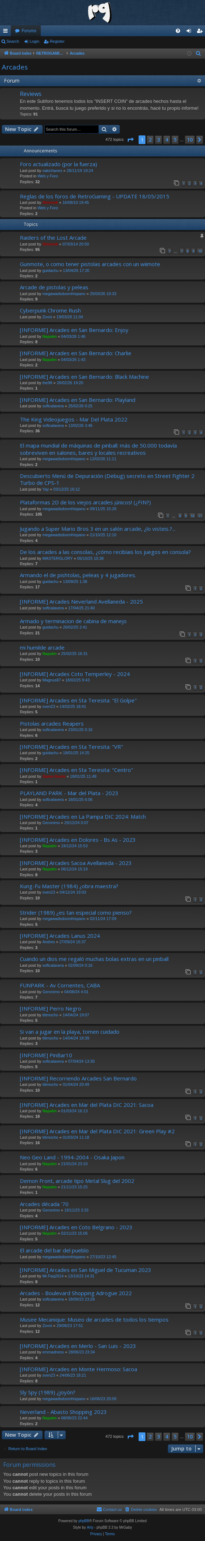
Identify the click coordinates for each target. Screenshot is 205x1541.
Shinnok (50, 202)
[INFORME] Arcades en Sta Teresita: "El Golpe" (78, 700)
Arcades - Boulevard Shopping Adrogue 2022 (76, 1293)
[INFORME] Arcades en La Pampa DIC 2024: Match (83, 816)
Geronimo (51, 822)
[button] (130, 139)
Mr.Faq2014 (53, 1276)
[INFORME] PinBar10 (46, 1055)
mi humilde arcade (42, 647)
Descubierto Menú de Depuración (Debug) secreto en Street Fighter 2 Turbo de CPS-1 (107, 479)
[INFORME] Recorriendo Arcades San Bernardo (78, 1078)
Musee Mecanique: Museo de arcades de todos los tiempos (94, 1319)
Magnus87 (51, 680)
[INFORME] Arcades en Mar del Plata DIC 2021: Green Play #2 (97, 1131)
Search (12, 41)
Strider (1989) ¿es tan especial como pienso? (76, 912)
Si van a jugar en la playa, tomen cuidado (69, 1031)
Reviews (31, 94)
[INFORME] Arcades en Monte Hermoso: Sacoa (78, 1369)
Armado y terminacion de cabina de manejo (73, 621)
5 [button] (175, 139)
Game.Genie (53, 776)
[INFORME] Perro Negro (50, 1008)
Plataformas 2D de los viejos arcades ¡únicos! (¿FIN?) (85, 502)
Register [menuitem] (201, 32)
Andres (48, 942)
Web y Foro (48, 176)
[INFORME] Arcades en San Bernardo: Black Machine (84, 376)
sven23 (48, 706)
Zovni (47, 317)
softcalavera (53, 406)
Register (57, 41)
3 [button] (158, 139)
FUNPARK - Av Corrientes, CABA (60, 985)
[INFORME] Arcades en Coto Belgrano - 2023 (76, 1227)
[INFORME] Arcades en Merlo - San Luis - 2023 (78, 1345)
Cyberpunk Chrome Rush (50, 310)
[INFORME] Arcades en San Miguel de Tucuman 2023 (85, 1269)
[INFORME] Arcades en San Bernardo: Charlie (75, 353)
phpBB (83, 1521)
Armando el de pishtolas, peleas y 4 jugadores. (78, 575)
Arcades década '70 (44, 1204)
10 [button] (190, 139)
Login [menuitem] (190, 32)
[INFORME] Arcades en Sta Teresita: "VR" (71, 746)
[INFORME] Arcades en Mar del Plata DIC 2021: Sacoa (86, 1104)
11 (200, 515)
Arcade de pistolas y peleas (54, 287)
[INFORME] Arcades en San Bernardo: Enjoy (74, 329)
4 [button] (166, 139)
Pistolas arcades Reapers (52, 723)
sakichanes (52, 170)
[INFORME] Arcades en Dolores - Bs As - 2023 (78, 839)
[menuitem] (178, 30)
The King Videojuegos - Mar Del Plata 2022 (73, 419)
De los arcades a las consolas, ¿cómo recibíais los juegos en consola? (105, 551)
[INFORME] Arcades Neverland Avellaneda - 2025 (81, 601)
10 (200, 251)
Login (34, 41)
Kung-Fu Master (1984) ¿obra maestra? (69, 886)
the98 (47, 383)
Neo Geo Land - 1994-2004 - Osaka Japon (72, 1157)
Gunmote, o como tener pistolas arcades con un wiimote (90, 264)
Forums (29, 30)
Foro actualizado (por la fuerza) (58, 164)
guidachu (50, 270)
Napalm (49, 336)
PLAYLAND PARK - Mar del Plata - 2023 (69, 793)
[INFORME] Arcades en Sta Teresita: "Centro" (76, 769)
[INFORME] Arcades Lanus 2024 (60, 935)
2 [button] (150, 139)
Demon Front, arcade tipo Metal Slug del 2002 (77, 1180)
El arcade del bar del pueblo (54, 1250)
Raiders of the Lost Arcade (53, 237)
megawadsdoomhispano (63, 293)
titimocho (50, 1015)
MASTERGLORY (57, 558)
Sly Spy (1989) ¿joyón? (47, 1392)
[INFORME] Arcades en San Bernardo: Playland (77, 399)
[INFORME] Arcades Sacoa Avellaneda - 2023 (76, 862)
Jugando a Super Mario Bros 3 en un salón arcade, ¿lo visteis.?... (97, 528)
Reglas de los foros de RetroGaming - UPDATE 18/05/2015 (94, 196)
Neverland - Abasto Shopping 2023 (63, 1411)
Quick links (7, 32)
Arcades (15, 67)
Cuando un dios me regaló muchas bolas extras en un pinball (94, 958)
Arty (90, 1527)
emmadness (53, 1352)
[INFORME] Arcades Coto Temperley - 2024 (75, 673)
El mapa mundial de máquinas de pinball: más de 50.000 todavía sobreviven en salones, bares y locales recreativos (98, 449)
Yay (45, 489)
